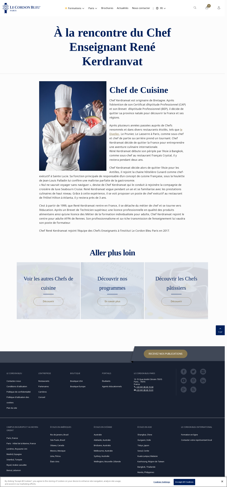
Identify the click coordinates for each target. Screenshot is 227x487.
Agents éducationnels (112, 386)
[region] (113, 482)
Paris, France (12, 438)
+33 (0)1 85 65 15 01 (144, 390)
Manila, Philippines (145, 472)
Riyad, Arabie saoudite (17, 465)
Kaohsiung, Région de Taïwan (150, 461)
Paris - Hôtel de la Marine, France (21, 443)
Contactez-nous (14, 381)
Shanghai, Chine (144, 434)
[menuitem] (195, 8)
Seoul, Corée (143, 450)
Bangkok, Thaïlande (146, 467)
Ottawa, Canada (57, 445)
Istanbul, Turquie (14, 459)
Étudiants (106, 381)
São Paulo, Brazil (57, 440)
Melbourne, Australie (103, 450)
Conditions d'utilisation (17, 386)
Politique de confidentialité (19, 391)
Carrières (42, 391)
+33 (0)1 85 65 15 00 (144, 387)
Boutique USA (76, 381)
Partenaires (43, 386)
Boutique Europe (77, 386)
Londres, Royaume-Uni (17, 448)
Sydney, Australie (101, 456)
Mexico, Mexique (57, 450)
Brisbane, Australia (102, 445)
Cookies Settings (161, 482)
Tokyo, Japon (143, 445)
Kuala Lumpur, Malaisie (147, 456)
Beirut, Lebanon (14, 470)
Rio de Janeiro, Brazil (59, 434)
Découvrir (48, 301)
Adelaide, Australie (102, 440)
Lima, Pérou (55, 456)
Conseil (41, 397)
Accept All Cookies (184, 482)
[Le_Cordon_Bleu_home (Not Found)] (21, 8)
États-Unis (54, 461)
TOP (220, 330)
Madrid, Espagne (14, 454)
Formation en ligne (189, 434)
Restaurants (43, 381)
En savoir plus (112, 301)
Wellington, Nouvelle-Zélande (107, 461)
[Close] (222, 481)
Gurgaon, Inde (144, 440)
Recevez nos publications (165, 353)
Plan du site (12, 408)
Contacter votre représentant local (196, 440)
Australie (98, 434)
